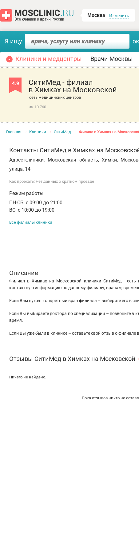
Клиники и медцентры (48, 58)
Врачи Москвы (111, 58)
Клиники (37, 132)
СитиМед (62, 132)
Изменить (119, 15)
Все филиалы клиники (30, 222)
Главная (13, 132)
